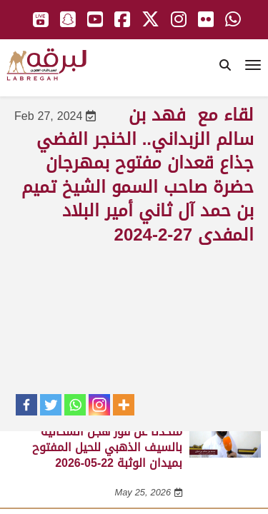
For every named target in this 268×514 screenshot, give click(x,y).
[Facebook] (26, 404)
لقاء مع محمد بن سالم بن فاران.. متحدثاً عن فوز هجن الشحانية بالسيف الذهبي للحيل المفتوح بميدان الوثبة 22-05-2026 (101, 439)
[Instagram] (99, 404)
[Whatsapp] (75, 404)
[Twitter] (50, 404)
